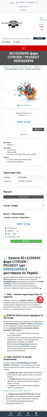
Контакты (23, 6)
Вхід (41, 18)
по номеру (5, 42)
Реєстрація (43, 20)
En (25, 9)
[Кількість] (18, 129)
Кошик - (41, 27)
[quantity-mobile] (8, 240)
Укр (22, 9)
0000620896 (13, 269)
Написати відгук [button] (24, 197)
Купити (38, 129)
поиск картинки (23, 105)
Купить (26, 241)
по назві (15, 42)
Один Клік (23, 134)
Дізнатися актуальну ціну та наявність (16, 391)
